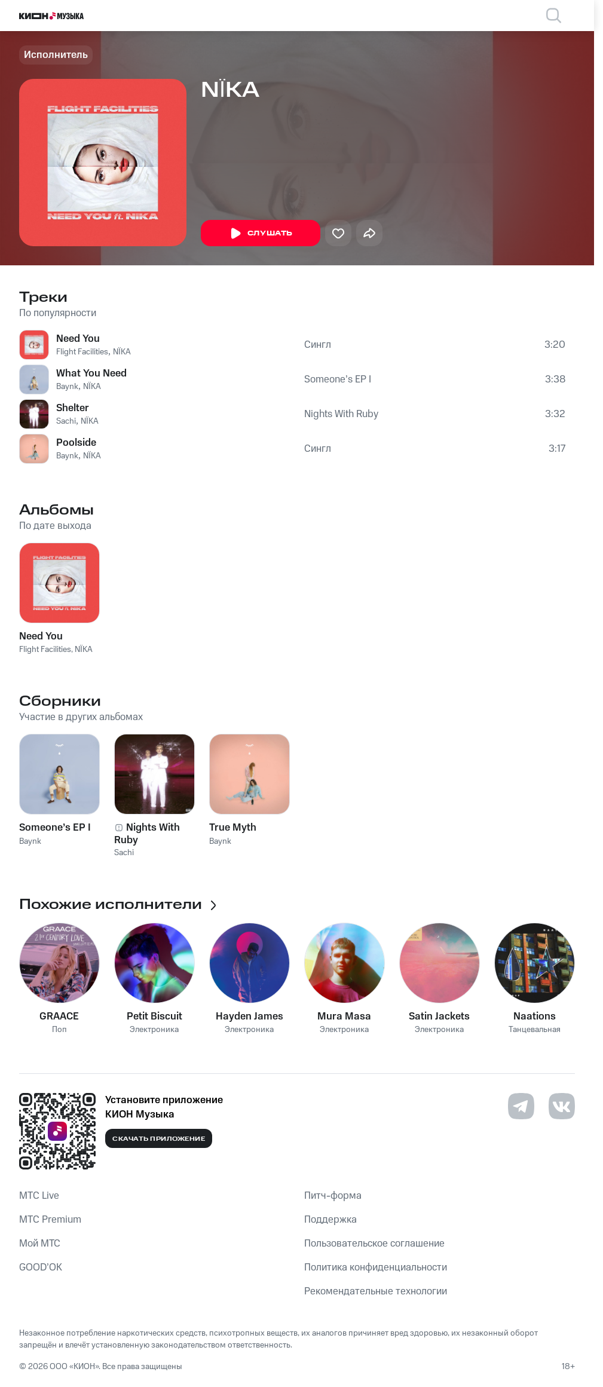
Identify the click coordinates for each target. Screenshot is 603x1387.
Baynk (67, 387)
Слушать (260, 233)
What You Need (91, 373)
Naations (534, 1016)
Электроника (154, 1030)
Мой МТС (39, 1243)
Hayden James (249, 1016)
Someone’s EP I (337, 379)
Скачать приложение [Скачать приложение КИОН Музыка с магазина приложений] (158, 1139)
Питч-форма (333, 1196)
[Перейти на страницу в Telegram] (521, 1106)
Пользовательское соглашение (374, 1243)
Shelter (72, 408)
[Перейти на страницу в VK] (562, 1106)
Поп (59, 1030)
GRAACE (59, 1016)
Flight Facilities (82, 352)
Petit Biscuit (154, 1016)
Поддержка (330, 1220)
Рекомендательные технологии (375, 1291)
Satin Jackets (439, 1016)
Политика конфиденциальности (375, 1267)
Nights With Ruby (341, 414)
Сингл (317, 345)
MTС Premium (50, 1220)
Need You (78, 339)
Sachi (66, 421)
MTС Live (39, 1196)
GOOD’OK (40, 1267)
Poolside (76, 443)
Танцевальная (535, 1030)
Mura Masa (344, 1016)
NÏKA (122, 352)
